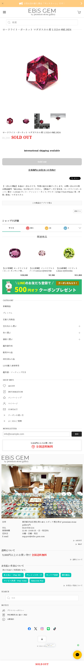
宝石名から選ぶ (10, 326)
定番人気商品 (9, 319)
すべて (11, 228)
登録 (76, 434)
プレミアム (7, 313)
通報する (77, 211)
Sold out (42, 161)
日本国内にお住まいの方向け (42, 170)
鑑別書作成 (8, 346)
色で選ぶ (7, 333)
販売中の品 (8, 352)
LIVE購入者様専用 (11, 366)
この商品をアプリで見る (42, 203)
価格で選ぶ (8, 339)
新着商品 (7, 306)
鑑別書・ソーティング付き (14, 372)
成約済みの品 (9, 359)
